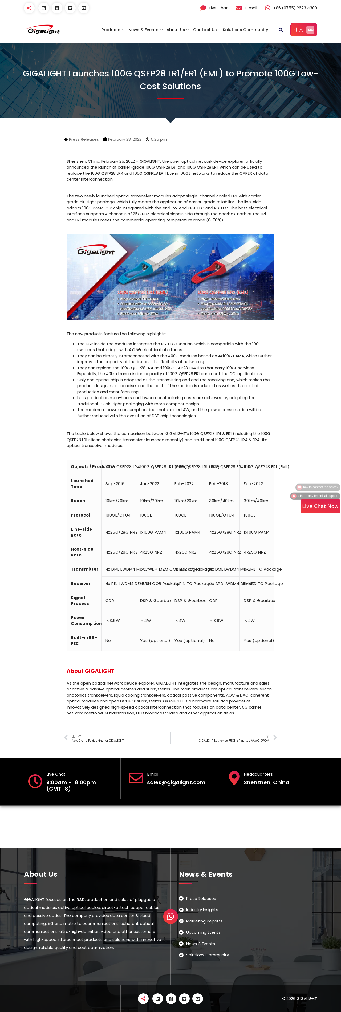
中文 (304, 30)
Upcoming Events (203, 932)
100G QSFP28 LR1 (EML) (197, 466)
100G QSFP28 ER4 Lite (231, 466)
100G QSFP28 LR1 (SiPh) (163, 466)
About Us (176, 29)
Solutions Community (245, 29)
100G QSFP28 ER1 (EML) (267, 466)
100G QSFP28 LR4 (122, 466)
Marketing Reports (204, 921)
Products (111, 29)
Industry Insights (202, 909)
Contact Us (205, 29)
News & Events (143, 29)
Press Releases (84, 139)
